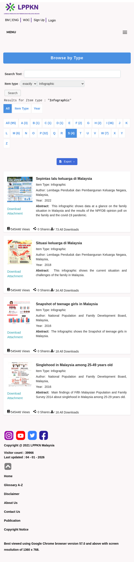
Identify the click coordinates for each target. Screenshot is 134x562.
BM (7, 20)
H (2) (98, 123)
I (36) (110, 123)
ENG (15, 20)
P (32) (44, 133)
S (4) (71, 133)
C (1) (48, 123)
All (8, 108)
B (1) (36, 123)
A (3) (24, 123)
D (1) (60, 123)
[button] (13, 93)
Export (65, 161)
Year (37, 108)
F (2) (78, 123)
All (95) (11, 123)
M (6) (16, 133)
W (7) (104, 133)
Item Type (22, 108)
